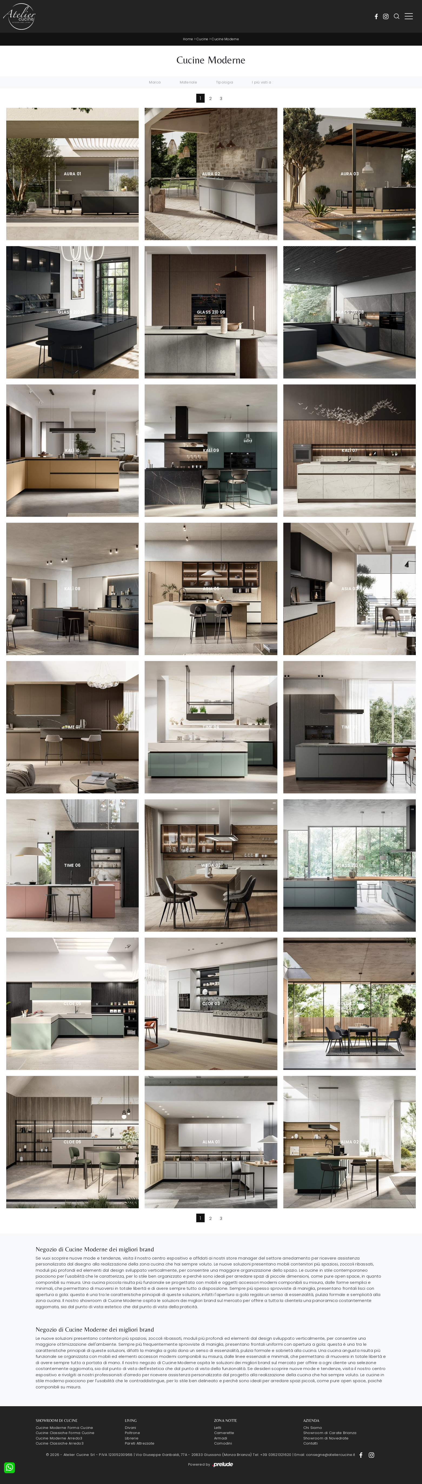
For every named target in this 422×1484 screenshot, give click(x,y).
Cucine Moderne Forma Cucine (64, 1427)
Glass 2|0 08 (349, 312)
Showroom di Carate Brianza (330, 1432)
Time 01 (72, 727)
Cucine (202, 39)
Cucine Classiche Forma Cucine (65, 1432)
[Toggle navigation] (409, 16)
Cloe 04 (350, 1003)
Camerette (224, 1432)
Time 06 (72, 865)
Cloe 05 (72, 1003)
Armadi (220, 1438)
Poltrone (132, 1432)
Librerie (131, 1438)
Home (188, 39)
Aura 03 (350, 174)
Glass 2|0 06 (211, 312)
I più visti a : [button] (262, 82)
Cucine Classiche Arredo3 (60, 1443)
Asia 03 (349, 589)
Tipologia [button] (224, 82)
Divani (130, 1427)
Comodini (223, 1443)
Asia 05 (211, 589)
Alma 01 (211, 1142)
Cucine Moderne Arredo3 (59, 1438)
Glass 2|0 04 (72, 312)
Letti (217, 1427)
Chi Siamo (312, 1427)
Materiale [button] (188, 82)
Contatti (310, 1443)
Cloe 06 (72, 1142)
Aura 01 (72, 174)
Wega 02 (211, 865)
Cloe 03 (211, 1003)
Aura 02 (211, 174)
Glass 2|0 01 (349, 865)
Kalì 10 (72, 450)
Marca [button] (155, 82)
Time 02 (349, 727)
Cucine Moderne (225, 39)
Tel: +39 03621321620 (272, 1454)
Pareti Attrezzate (139, 1443)
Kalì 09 (211, 450)
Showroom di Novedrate (325, 1438)
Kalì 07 (349, 450)
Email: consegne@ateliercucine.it (324, 1454)
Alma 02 (350, 1142)
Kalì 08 (72, 589)
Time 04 (210, 727)
